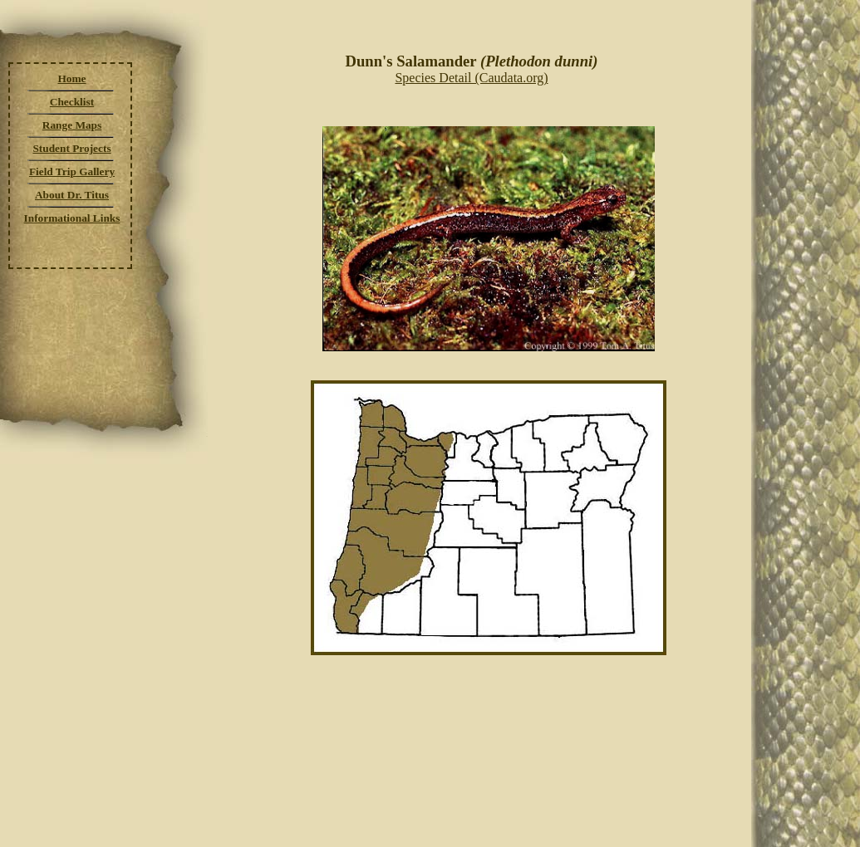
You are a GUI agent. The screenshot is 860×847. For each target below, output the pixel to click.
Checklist (72, 101)
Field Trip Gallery (72, 171)
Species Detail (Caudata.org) (471, 78)
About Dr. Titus (72, 194)
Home (71, 78)
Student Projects (71, 148)
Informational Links (72, 218)
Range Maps (71, 125)
